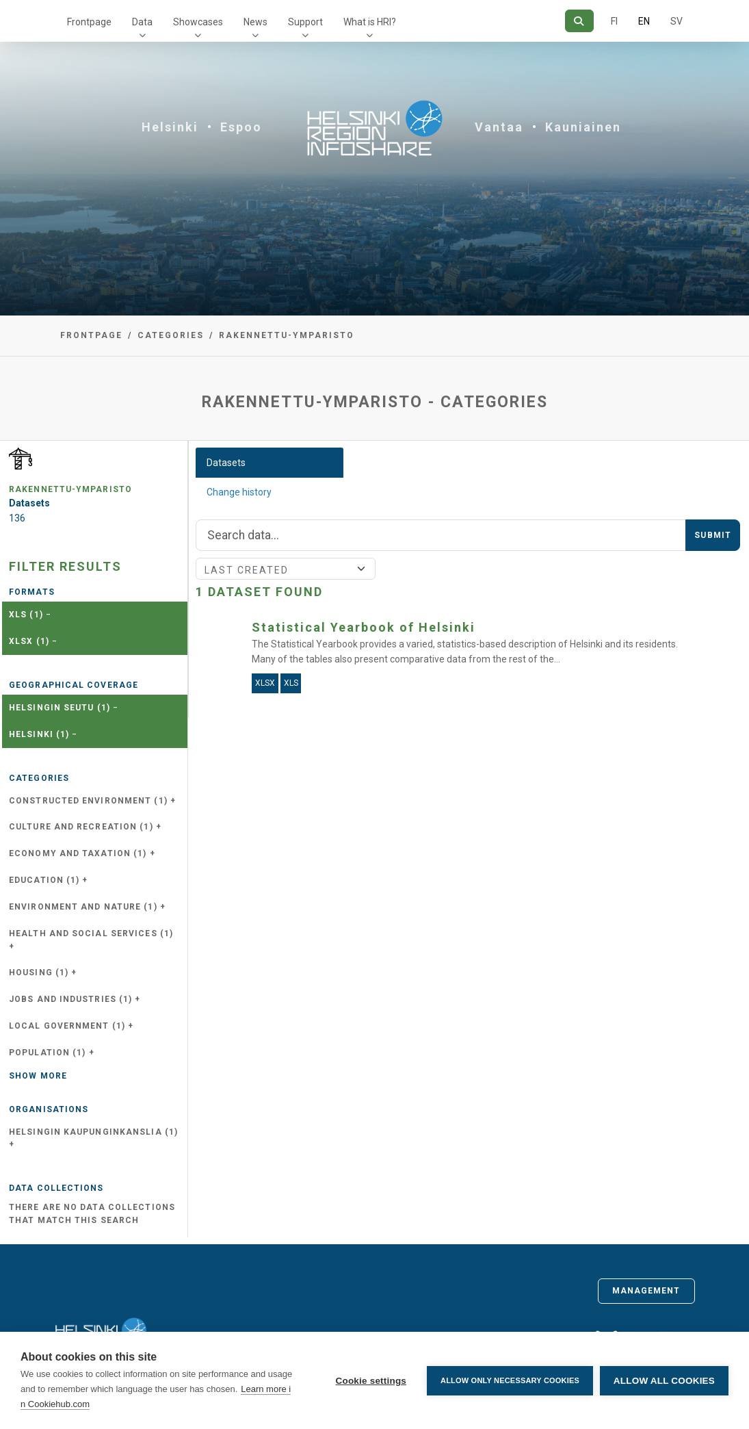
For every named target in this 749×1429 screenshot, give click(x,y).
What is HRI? (369, 21)
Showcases (198, 21)
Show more (38, 1076)
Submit (712, 535)
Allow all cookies (664, 1381)
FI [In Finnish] (614, 21)
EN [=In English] (644, 21)
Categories (170, 335)
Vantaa (499, 127)
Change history (239, 492)
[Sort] (286, 569)
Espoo (241, 127)
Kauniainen (583, 127)
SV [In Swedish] (676, 21)
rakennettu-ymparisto (286, 335)
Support (305, 21)
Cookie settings (370, 1381)
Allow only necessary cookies (510, 1380)
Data (142, 21)
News (255, 21)
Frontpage (89, 21)
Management (646, 1291)
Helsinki (170, 127)
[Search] (579, 21)
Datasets (226, 462)
